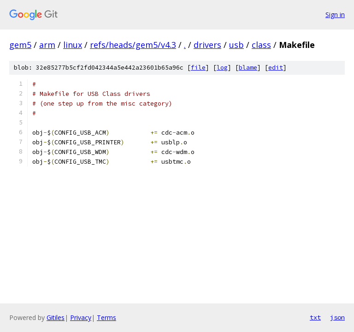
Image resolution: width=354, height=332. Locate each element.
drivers (207, 44)
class (261, 44)
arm (47, 44)
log (222, 67)
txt (315, 317)
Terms (106, 317)
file (198, 67)
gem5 (20, 44)
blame (248, 67)
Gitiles (56, 317)
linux (72, 44)
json (337, 317)
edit (275, 67)
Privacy (80, 317)
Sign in (335, 14)
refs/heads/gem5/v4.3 (133, 44)
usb (236, 44)
